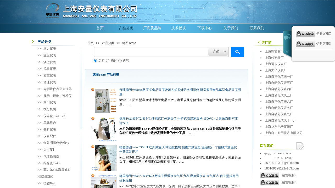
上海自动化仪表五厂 (279, 95)
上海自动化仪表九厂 (279, 114)
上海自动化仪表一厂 (279, 76)
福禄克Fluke (51, 163)
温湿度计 (49, 149)
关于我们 (231, 28)
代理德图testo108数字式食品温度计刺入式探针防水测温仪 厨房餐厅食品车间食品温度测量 (180, 92)
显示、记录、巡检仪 (57, 96)
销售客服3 (278, 182)
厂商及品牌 (152, 28)
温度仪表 (49, 55)
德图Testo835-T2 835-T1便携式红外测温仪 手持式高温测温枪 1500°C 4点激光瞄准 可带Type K (178, 121)
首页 (100, 28)
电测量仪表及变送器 (57, 89)
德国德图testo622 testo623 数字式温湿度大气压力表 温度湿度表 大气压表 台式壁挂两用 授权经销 (179, 178)
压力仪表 (49, 48)
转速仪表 (49, 82)
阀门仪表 (49, 102)
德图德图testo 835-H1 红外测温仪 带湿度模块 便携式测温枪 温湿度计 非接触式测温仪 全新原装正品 (178, 149)
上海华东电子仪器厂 (279, 126)
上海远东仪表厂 (276, 64)
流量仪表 (49, 68)
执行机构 (49, 109)
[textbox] (151, 52)
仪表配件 (49, 136)
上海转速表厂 (274, 58)
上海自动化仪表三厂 (279, 83)
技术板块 (178, 28)
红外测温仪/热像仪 (56, 143)
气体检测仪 (51, 156)
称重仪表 (49, 75)
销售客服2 (278, 175)
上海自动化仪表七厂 (279, 108)
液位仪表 (49, 62)
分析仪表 (49, 129)
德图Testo (129, 43)
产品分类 (126, 28)
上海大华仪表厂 (276, 70)
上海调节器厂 (274, 51)
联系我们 (257, 28)
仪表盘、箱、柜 (54, 116)
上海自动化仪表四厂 (279, 89)
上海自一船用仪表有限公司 (284, 133)
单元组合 (49, 123)
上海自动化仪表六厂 (279, 101)
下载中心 (204, 28)
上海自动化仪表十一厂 (280, 120)
